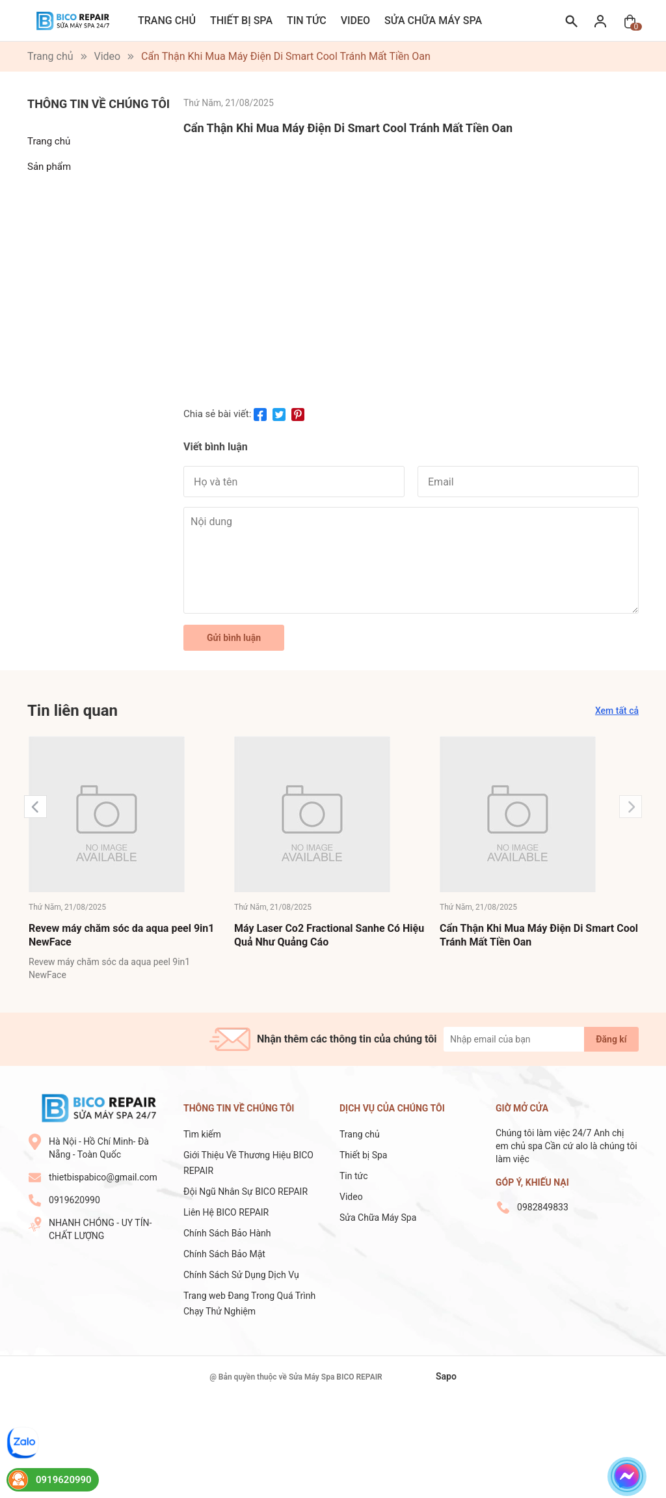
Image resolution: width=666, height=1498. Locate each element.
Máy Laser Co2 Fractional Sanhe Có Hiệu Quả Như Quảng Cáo (329, 935)
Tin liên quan (72, 710)
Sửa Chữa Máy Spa (433, 20)
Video (355, 20)
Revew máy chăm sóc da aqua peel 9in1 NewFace (121, 935)
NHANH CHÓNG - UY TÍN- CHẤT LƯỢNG (100, 1229)
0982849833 (542, 1207)
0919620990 (74, 1200)
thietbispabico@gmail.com (103, 1177)
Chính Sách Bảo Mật (224, 1254)
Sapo (446, 1376)
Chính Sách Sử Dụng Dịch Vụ (241, 1275)
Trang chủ (167, 20)
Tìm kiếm (202, 1134)
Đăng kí (611, 1039)
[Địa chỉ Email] (541, 1039)
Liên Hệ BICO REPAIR (227, 1212)
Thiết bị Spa (241, 20)
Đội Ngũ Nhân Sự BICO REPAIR (245, 1191)
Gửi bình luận (234, 638)
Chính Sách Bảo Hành (227, 1233)
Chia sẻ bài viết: (217, 414)
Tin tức (306, 20)
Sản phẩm (49, 166)
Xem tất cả (617, 710)
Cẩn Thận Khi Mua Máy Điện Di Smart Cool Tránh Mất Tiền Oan (539, 935)
